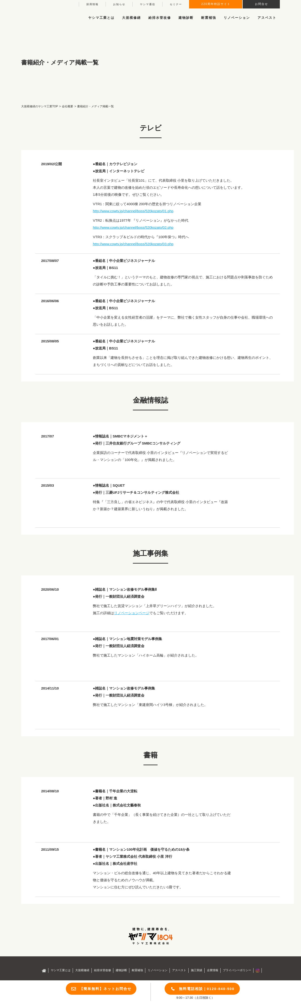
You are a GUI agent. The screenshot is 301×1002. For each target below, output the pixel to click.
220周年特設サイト (215, 4)
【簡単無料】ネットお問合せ (105, 989)
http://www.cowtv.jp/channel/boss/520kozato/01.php (133, 211)
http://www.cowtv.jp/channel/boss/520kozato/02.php (133, 227)
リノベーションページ (131, 613)
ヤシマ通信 (147, 4)
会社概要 (67, 106)
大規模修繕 (82, 970)
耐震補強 (208, 18)
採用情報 (92, 4)
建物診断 (186, 18)
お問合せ (261, 4)
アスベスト (266, 18)
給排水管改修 (159, 18)
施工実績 (196, 970)
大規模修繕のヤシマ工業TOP (39, 106)
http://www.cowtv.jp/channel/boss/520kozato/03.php (133, 244)
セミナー (176, 4)
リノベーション (237, 18)
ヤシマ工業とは (61, 970)
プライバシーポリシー (237, 970)
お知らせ (119, 4)
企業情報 (212, 970)
